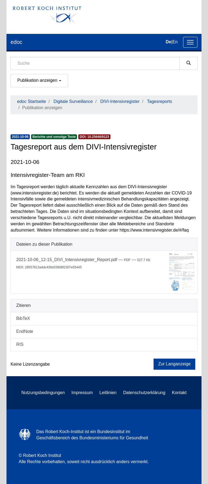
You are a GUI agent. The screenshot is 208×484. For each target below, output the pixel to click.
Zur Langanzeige (174, 364)
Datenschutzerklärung (144, 392)
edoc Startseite (31, 101)
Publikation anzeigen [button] (39, 80)
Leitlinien (107, 392)
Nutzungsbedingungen (43, 392)
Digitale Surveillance (73, 101)
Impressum (82, 392)
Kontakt (179, 392)
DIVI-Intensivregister (119, 101)
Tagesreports (159, 101)
